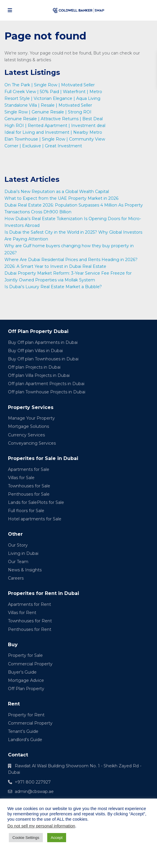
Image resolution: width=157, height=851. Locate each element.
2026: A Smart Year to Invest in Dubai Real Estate (55, 266)
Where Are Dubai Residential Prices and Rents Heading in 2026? (71, 259)
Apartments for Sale (28, 469)
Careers (16, 578)
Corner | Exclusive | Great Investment (43, 146)
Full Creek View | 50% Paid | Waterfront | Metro (53, 91)
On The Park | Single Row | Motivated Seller (49, 85)
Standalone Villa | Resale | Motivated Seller (48, 105)
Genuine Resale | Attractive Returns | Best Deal (53, 118)
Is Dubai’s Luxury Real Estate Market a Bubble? (53, 286)
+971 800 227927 (33, 782)
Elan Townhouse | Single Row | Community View (54, 139)
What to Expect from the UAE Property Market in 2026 (62, 198)
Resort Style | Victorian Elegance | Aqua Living (52, 98)
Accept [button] (57, 837)
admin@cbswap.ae (34, 791)
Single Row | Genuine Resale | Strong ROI (47, 112)
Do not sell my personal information (41, 826)
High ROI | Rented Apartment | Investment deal (54, 125)
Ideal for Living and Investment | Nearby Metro (53, 132)
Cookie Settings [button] (25, 837)
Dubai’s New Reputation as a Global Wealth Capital (57, 191)
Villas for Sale (21, 477)
